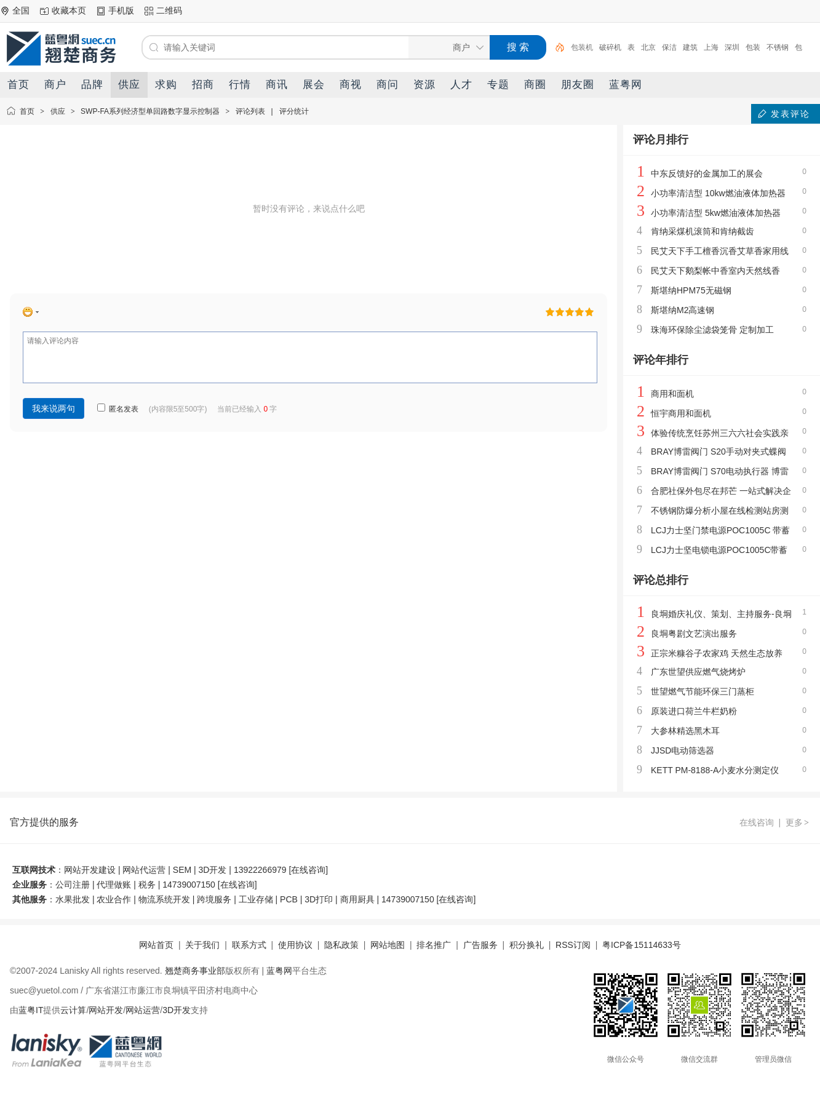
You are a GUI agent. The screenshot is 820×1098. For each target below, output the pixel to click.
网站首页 (156, 945)
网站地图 (387, 945)
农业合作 (114, 899)
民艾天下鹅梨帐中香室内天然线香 (715, 271)
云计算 (73, 1010)
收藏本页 (69, 10)
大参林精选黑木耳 (685, 731)
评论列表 (250, 111)
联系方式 (249, 945)
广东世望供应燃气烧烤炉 (698, 672)
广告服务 (480, 945)
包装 (753, 47)
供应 (57, 111)
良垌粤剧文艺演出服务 (694, 634)
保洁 (669, 47)
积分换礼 (526, 945)
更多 (798, 822)
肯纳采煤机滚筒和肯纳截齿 (702, 231)
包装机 (582, 47)
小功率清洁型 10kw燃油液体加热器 (718, 193)
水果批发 (72, 899)
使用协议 (295, 945)
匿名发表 (117, 409)
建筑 (690, 47)
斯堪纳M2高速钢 (682, 310)
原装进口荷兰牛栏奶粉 (694, 711)
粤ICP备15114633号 (641, 945)
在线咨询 (756, 822)
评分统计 (294, 111)
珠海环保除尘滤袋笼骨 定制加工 (712, 330)
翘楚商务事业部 (195, 971)
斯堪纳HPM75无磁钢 (691, 290)
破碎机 (610, 47)
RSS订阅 (573, 945)
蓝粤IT (30, 1010)
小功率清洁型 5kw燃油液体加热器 (716, 213)
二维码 (169, 10)
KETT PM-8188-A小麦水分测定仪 (715, 770)
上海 (711, 47)
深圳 (732, 47)
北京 (648, 47)
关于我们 (202, 945)
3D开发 (176, 1010)
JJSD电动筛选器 (682, 750)
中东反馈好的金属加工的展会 (707, 173)
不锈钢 (777, 47)
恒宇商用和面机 (681, 413)
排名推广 (433, 945)
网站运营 (142, 1010)
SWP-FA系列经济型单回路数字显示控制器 (150, 111)
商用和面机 (672, 394)
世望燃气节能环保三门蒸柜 (702, 691)
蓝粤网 (279, 971)
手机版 (121, 10)
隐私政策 (341, 945)
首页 (27, 111)
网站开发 (106, 1010)
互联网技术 (33, 870)
